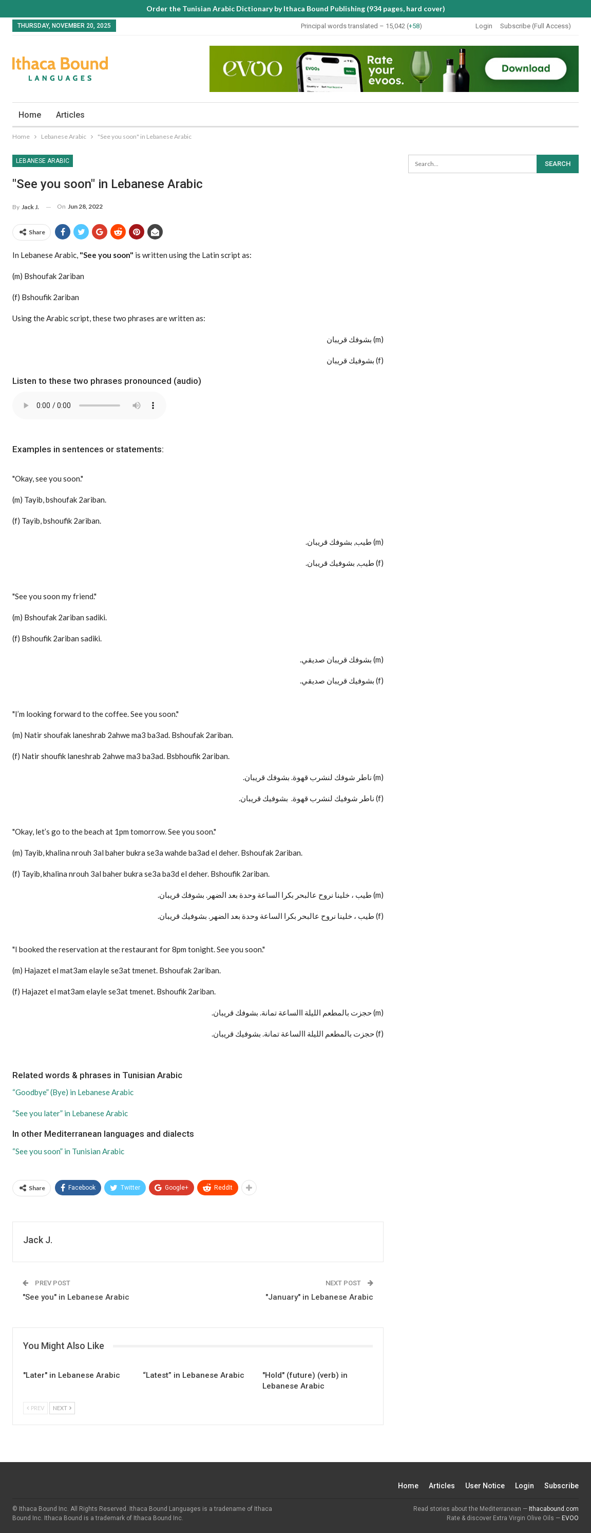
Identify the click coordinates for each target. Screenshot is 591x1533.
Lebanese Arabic (42, 160)
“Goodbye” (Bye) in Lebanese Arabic (73, 1092)
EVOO (570, 1518)
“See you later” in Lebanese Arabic (70, 1113)
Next (62, 1408)
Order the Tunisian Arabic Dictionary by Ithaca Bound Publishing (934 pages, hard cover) (295, 8)
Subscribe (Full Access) (535, 26)
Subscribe (561, 1486)
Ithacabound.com (554, 1508)
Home (29, 115)
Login (483, 26)
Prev (35, 1408)
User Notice (485, 1486)
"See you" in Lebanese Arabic (76, 1297)
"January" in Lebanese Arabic (319, 1297)
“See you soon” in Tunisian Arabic (68, 1151)
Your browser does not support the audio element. (89, 405)
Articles (70, 115)
